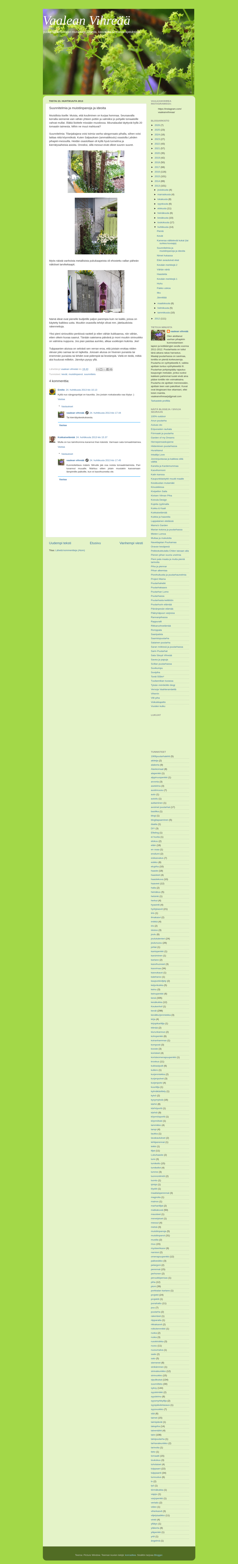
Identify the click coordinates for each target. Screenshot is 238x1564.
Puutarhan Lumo (160, 591)
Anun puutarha (159, 420)
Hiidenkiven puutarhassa (164, 446)
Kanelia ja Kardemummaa (164, 466)
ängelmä (155, 1540)
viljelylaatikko (158, 1515)
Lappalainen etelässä (162, 521)
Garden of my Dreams (163, 437)
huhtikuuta (163, 227)
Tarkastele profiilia (160, 400)
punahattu (156, 1303)
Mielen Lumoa (158, 533)
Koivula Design (159, 499)
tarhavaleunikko (159, 1443)
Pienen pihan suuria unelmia (166, 555)
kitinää (154, 1027)
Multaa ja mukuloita (161, 538)
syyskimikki (157, 1392)
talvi (153, 1434)
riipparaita (156, 1320)
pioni (153, 1286)
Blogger (158, 1555)
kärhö (154, 1104)
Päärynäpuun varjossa (163, 613)
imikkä (154, 921)
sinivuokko (156, 1375)
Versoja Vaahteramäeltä (163, 689)
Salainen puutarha (160, 642)
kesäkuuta (163, 217)
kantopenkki (157, 951)
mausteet (156, 1214)
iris (152, 926)
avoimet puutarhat (160, 807)
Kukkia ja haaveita (160, 516)
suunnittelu (90, 374)
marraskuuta (165, 194)
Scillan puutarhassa (161, 664)
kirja (153, 1019)
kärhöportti (156, 1108)
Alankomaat (157, 769)
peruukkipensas (159, 1277)
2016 (158, 171)
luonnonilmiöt (158, 1176)
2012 (158, 318)
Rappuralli (156, 621)
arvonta (155, 781)
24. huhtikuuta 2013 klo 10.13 (81, 389)
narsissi (155, 1252)
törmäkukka (157, 1490)
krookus (155, 1061)
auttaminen (157, 803)
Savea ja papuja (159, 659)
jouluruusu (156, 943)
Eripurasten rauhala (161, 429)
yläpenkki (156, 1532)
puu (153, 1307)
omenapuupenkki (160, 1256)
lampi (154, 1129)
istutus (154, 930)
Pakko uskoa (163, 288)
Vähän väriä (163, 269)
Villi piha (155, 698)
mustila (155, 1239)
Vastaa (61, 399)
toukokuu (156, 1460)
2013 (158, 185)
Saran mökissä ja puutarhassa (167, 647)
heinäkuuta (164, 213)
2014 (158, 181)
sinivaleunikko (158, 1371)
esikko (154, 862)
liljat (153, 1150)
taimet (154, 1417)
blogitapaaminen (160, 820)
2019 (158, 157)
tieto (153, 1451)
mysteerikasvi (158, 1248)
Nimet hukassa (165, 255)
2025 (158, 129)
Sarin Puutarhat (159, 651)
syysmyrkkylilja (159, 1400)
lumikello (155, 1163)
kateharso (156, 977)
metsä (154, 1227)
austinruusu (157, 790)
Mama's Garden (159, 525)
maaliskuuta (164, 303)
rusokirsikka (157, 1341)
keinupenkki (157, 993)
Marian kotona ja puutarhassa (167, 529)
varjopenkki (157, 1498)
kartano (155, 960)
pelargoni (156, 1265)
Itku (159, 292)
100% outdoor (158, 416)
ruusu (154, 1345)
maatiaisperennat (160, 1193)
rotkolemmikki (158, 1328)
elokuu (154, 841)
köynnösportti (158, 1116)
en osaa (155, 849)
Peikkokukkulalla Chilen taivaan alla (170, 550)
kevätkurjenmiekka (161, 1015)
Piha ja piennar (159, 566)
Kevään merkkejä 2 (167, 265)
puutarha (155, 1312)
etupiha (155, 866)
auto (153, 794)
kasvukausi (157, 972)
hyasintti (155, 904)
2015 (158, 176)
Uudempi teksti (60, 543)
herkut (154, 900)
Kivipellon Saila (159, 491)
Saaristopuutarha (160, 638)
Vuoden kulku (158, 706)
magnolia (156, 1197)
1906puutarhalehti (160, 756)
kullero (154, 1070)
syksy (154, 1388)
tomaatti (155, 1456)
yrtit (153, 1536)
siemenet (156, 1362)
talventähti (156, 1430)
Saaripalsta (157, 634)
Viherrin (155, 693)
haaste (154, 870)
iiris (153, 913)
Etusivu (95, 543)
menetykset (157, 1218)
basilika (155, 811)
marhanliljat (157, 1205)
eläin (153, 845)
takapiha (155, 1426)
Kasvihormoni (158, 470)
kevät (64, 374)
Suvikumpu (157, 668)
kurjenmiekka (158, 1074)
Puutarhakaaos (159, 587)
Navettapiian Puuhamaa (164, 542)
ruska (154, 1337)
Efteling (155, 832)
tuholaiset (156, 1464)
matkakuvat (157, 1210)
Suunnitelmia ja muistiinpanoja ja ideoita (171, 249)
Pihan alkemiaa (159, 570)
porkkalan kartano (160, 1290)
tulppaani (156, 1468)
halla (153, 887)
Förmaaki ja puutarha (162, 433)
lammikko (156, 1125)
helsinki (155, 896)
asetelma (156, 786)
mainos (155, 1201)
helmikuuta (164, 308)
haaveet (155, 883)
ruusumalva (157, 1350)
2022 (158, 143)
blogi (153, 815)
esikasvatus (157, 858)
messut (155, 1222)
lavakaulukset (158, 1138)
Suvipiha (155, 672)
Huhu (160, 283)
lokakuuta (163, 199)
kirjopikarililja (158, 1023)
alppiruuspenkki (159, 777)
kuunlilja (155, 1087)
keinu (154, 989)
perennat (155, 1269)
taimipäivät (157, 1422)
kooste (154, 1048)
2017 (158, 167)
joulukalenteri (158, 938)
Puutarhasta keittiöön (162, 600)
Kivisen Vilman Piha (161, 495)
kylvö (153, 1095)
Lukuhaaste (157, 1155)
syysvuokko (157, 1409)
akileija (154, 760)
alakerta (155, 764)
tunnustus (156, 1477)
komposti (156, 1044)
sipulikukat (156, 1379)
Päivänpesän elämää (162, 608)
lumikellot (156, 1167)
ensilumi (155, 853)
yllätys (154, 1523)
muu (153, 1244)
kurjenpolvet (157, 1078)
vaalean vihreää (75, 413)
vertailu (155, 1502)
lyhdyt (154, 1184)
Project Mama (158, 579)
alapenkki (156, 773)
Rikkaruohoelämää (161, 625)
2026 (158, 125)
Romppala (156, 630)
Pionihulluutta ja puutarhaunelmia (168, 574)
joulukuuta (163, 189)
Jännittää (162, 297)
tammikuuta (164, 312)
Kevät (160, 236)
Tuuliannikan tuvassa (162, 681)
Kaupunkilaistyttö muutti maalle (167, 478)
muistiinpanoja (158, 1231)
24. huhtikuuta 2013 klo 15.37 (91, 437)
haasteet (155, 875)
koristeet (155, 1053)
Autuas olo (156, 425)
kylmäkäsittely (158, 1091)
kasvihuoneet (158, 964)
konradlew (130, 1555)
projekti (155, 1295)
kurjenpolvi (157, 1082)
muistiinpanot (76, 374)
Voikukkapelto (158, 702)
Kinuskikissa (157, 487)
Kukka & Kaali (158, 508)
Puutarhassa (157, 596)
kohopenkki (157, 1036)
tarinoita (155, 1447)
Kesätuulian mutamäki (163, 483)
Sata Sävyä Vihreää (161, 655)
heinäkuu (156, 892)
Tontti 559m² (157, 676)
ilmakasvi (156, 917)
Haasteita (162, 274)
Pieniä (160, 231)
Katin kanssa (158, 474)
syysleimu (156, 1396)
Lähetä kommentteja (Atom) (70, 550)
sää (153, 1413)
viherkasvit (156, 1511)
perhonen (156, 1273)
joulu (153, 934)
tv (152, 1481)
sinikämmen (157, 1367)
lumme (154, 1172)
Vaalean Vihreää (86, 20)
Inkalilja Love (158, 454)
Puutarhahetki (158, 583)
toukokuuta (164, 222)
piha (153, 1282)
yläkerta (155, 1528)
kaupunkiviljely (158, 981)
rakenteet (156, 1316)
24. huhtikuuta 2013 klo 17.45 (105, 460)
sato (153, 1358)
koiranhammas (159, 1040)
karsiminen (157, 955)
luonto (154, 1180)
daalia (154, 824)
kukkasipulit (157, 1065)
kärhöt (154, 1112)
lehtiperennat (158, 1142)
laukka (154, 1133)
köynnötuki (157, 1121)
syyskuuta (163, 203)
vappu (154, 1494)
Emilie (61, 389)
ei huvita (155, 837)
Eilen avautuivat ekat (168, 260)
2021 (158, 148)
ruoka (154, 1333)
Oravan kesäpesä (160, 546)
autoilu (154, 798)
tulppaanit (156, 1473)
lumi (153, 1159)
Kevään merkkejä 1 (167, 279)
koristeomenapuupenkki (163, 1057)
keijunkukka (157, 985)
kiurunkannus (158, 1032)
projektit (155, 1299)
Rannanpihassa (159, 617)
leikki (153, 1146)
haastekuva (157, 879)
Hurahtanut (157, 450)
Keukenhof (157, 1006)
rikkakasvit (156, 1324)
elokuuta (162, 208)
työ (152, 1485)
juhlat (154, 947)
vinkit (153, 1519)
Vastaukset (67, 406)
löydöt (154, 1188)
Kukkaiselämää (66, 437)
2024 (158, 134)
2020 (158, 153)
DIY (153, 828)
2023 (158, 139)
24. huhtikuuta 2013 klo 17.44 (105, 413)
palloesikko (157, 1260)
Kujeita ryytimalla (160, 504)
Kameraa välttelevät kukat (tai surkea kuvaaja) (172, 242)
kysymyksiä (157, 1099)
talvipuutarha (158, 1439)
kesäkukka (156, 1002)
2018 (158, 162)
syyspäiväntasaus (160, 1405)
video (154, 1507)
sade (153, 1354)
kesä (153, 998)
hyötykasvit (157, 909)
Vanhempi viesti (131, 543)
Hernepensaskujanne (162, 442)
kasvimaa (156, 968)
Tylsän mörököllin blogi (163, 685)
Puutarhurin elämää (161, 604)
